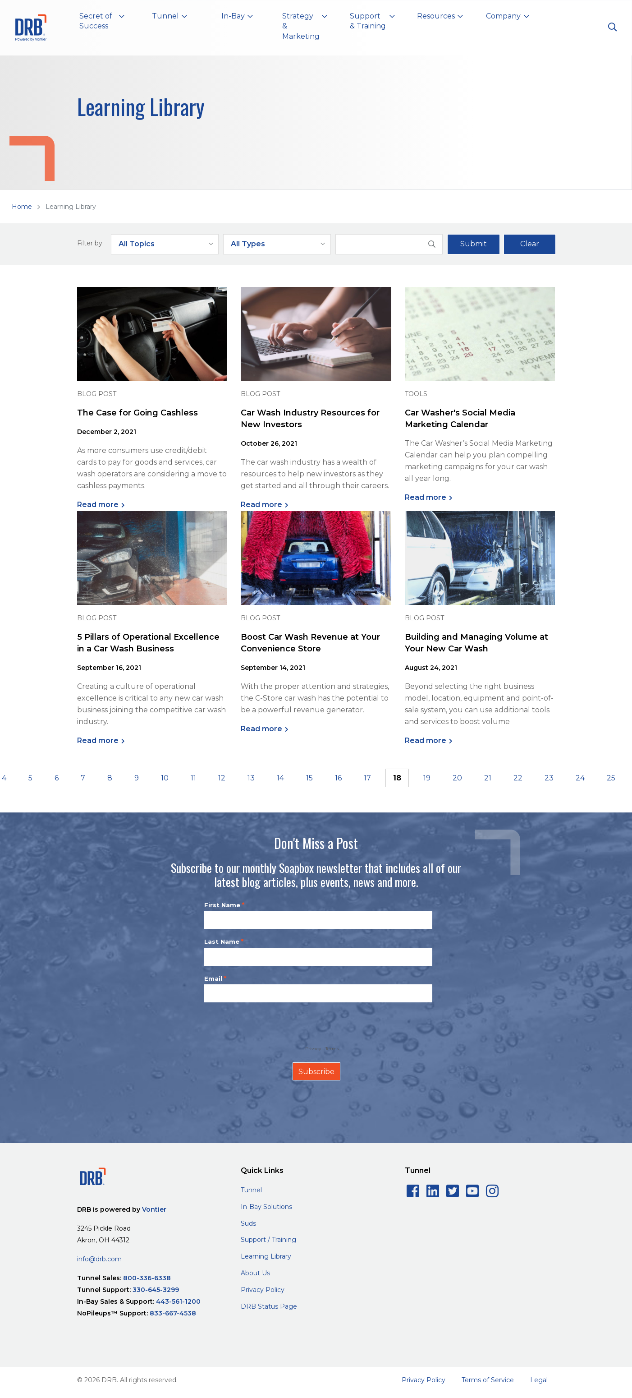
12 (221, 778)
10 (165, 778)
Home (22, 207)
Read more (98, 504)
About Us (255, 1273)
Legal (539, 1380)
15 (309, 778)
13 (251, 778)
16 (338, 778)
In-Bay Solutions (266, 1207)
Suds (248, 1223)
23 (549, 778)
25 (611, 778)
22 (517, 778)
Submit (473, 244)
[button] (102, 23)
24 (580, 778)
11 (193, 778)
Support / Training (268, 1240)
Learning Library (266, 1256)
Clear (529, 244)
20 (457, 778)
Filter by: (90, 243)
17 (367, 778)
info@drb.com (99, 1259)
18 (397, 778)
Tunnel (251, 1190)
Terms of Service (488, 1380)
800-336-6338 (147, 1278)
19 (426, 778)
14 (280, 778)
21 (487, 778)
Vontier (154, 1209)
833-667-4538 (173, 1313)
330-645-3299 (156, 1290)
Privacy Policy (262, 1290)
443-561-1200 (178, 1301)
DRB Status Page (269, 1306)
